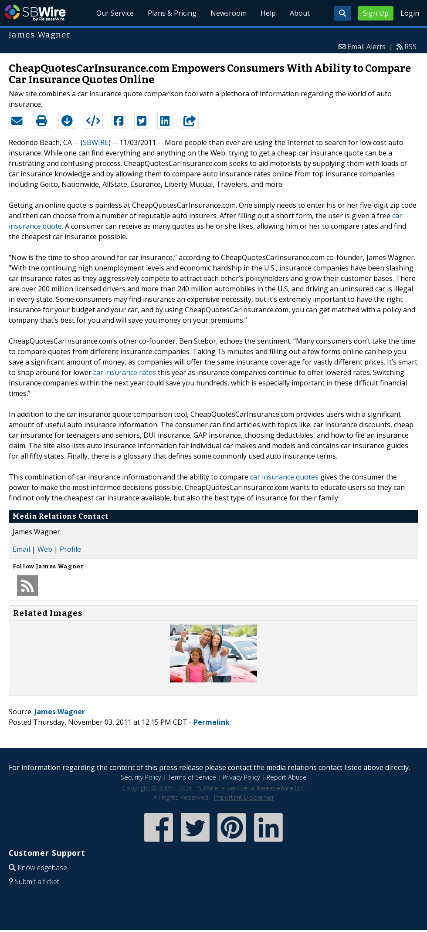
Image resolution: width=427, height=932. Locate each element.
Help (268, 13)
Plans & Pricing (172, 13)
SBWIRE (95, 142)
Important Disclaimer (244, 797)
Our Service (115, 13)
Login (409, 13)
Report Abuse (287, 777)
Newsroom (228, 13)
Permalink (211, 722)
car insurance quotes (284, 477)
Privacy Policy (241, 777)
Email (21, 549)
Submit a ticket (37, 881)
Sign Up (376, 13)
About (300, 13)
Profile (70, 549)
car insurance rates (124, 372)
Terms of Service (192, 777)
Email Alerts (366, 46)
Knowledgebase (42, 867)
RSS (410, 46)
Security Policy (141, 777)
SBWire (35, 12)
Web (44, 549)
